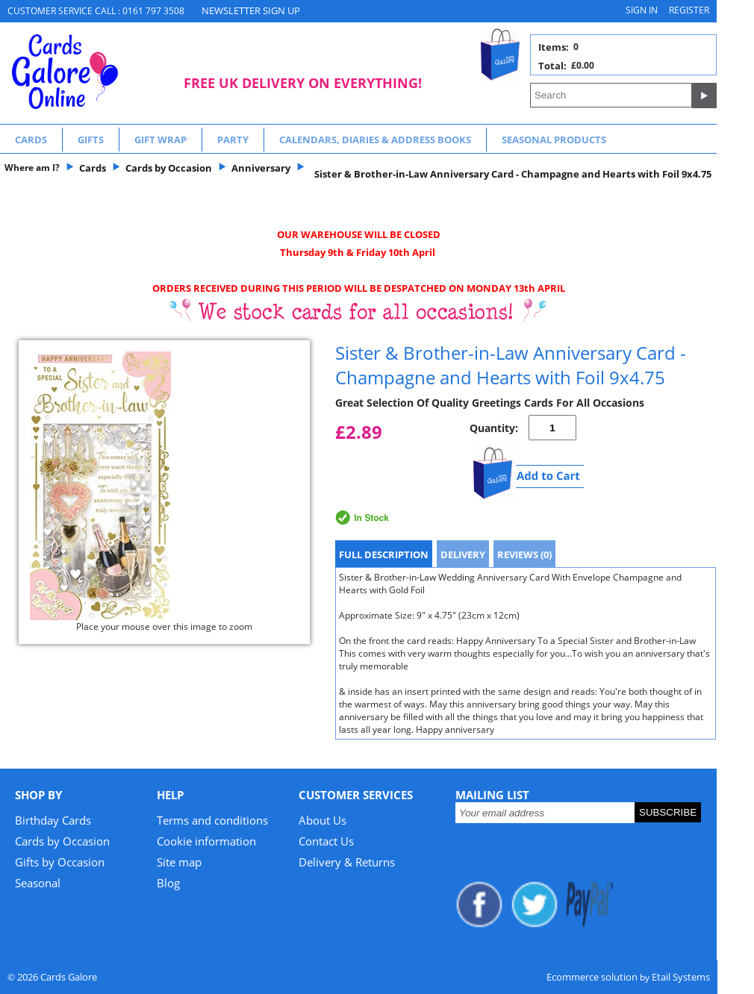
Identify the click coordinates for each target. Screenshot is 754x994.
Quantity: (494, 428)
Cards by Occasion (62, 841)
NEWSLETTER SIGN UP (251, 10)
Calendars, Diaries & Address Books (375, 139)
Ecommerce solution (592, 977)
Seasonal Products (554, 139)
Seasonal (37, 882)
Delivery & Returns (347, 861)
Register (689, 10)
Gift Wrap (160, 139)
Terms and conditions (212, 820)
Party (233, 139)
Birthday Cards (53, 820)
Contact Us (326, 841)
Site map (179, 861)
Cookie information (206, 841)
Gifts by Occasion (60, 861)
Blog (168, 882)
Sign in (642, 10)
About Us (322, 820)
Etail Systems (681, 977)
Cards (31, 139)
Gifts (91, 139)
